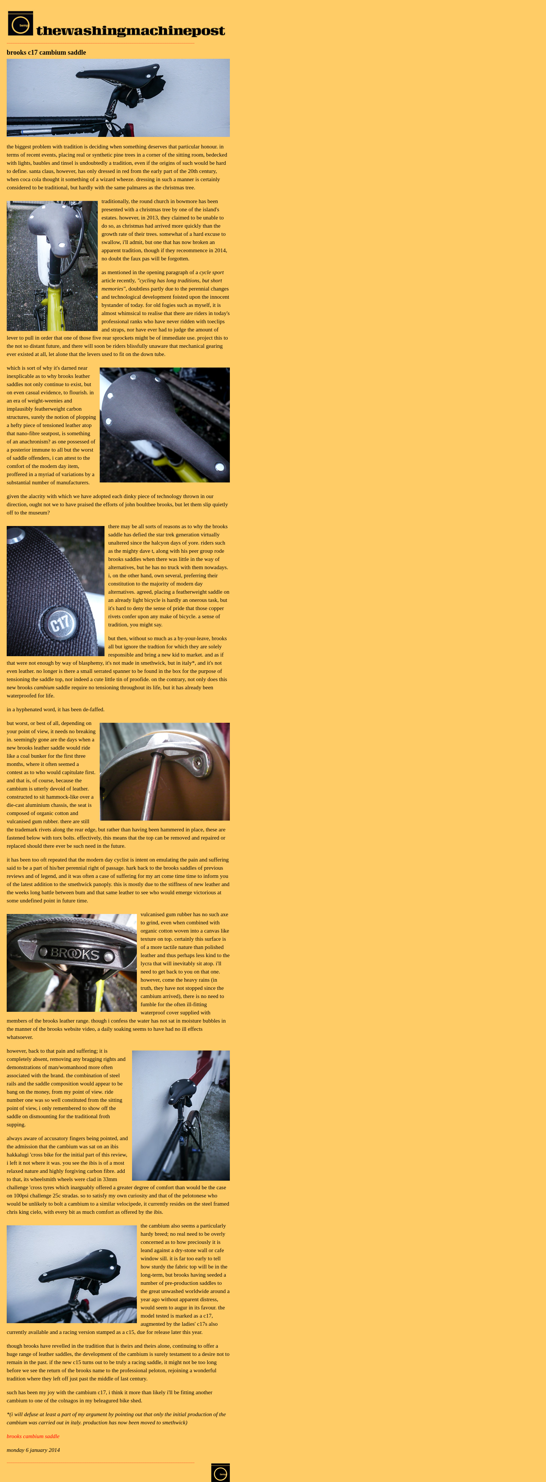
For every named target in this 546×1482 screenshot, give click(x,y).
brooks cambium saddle (33, 1436)
